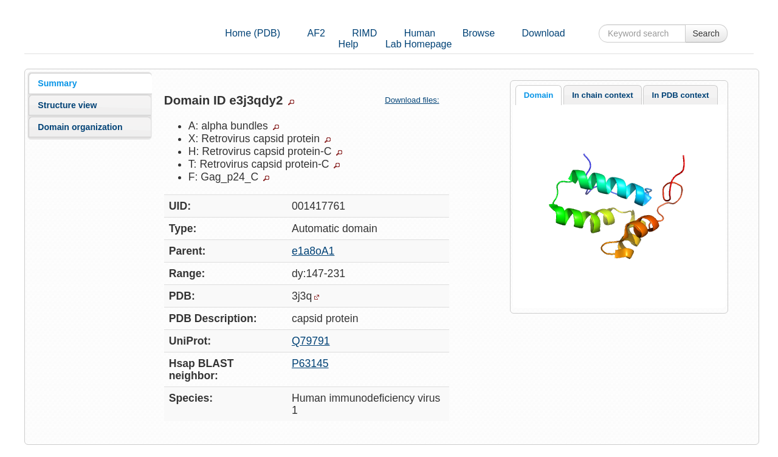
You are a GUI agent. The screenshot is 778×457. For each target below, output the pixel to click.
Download (543, 33)
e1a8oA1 (313, 251)
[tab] (90, 83)
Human (420, 33)
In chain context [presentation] (602, 95)
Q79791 (311, 341)
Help (349, 44)
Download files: (417, 100)
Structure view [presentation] (67, 105)
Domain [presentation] (538, 95)
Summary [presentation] (57, 83)
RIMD (364, 33)
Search (706, 33)
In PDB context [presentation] (680, 95)
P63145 (310, 363)
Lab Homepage (418, 44)
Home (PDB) (252, 33)
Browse (479, 33)
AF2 (316, 33)
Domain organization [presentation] (80, 127)
